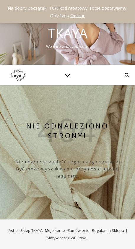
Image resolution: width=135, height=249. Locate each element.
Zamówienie (78, 230)
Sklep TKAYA (31, 230)
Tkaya (67, 33)
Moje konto (55, 230)
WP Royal (79, 237)
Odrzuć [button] (77, 15)
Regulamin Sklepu (108, 230)
